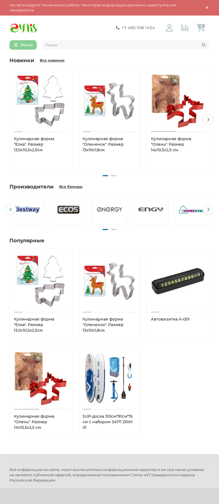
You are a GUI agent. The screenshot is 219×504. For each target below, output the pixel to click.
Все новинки (52, 60)
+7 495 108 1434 (134, 28)
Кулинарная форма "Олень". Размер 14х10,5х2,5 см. (171, 144)
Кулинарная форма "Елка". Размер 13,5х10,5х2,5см (34, 144)
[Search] (126, 45)
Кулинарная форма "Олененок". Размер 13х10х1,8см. (103, 144)
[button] (208, 119)
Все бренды (71, 187)
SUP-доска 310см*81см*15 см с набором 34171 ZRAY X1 (108, 422)
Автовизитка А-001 (170, 319)
